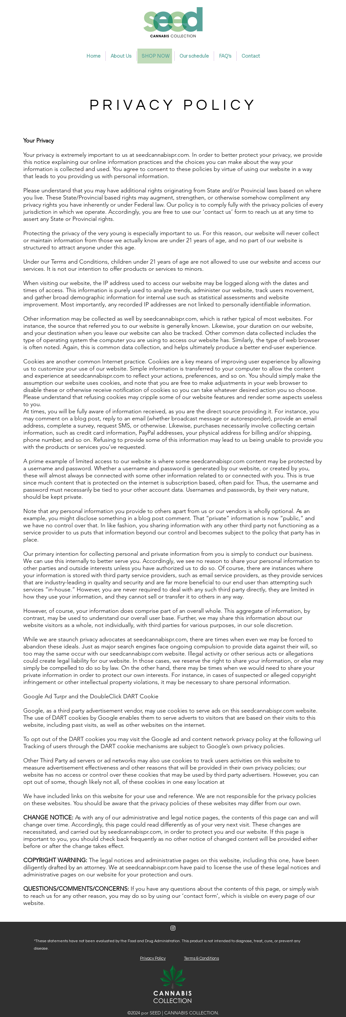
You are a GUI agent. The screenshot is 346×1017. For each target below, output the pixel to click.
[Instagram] (173, 928)
